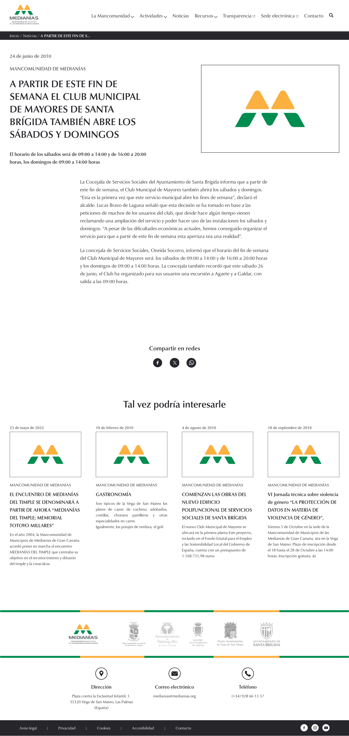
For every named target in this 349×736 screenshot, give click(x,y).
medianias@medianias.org (174, 696)
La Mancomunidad (112, 15)
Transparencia (239, 15)
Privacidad (66, 728)
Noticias (180, 15)
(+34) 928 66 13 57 (248, 696)
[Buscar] (331, 15)
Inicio (14, 35)
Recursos (206, 15)
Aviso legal (28, 728)
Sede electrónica (279, 15)
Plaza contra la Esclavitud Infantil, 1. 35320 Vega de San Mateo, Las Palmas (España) (101, 702)
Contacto (313, 15)
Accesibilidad (143, 728)
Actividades (153, 15)
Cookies (103, 728)
